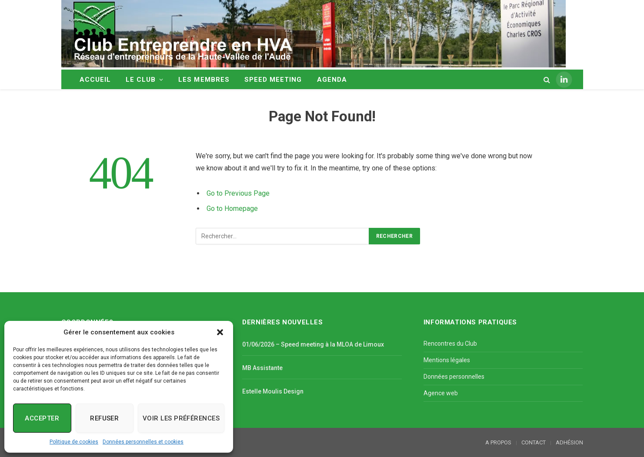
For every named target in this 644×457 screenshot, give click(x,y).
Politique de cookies (74, 442)
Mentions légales (447, 360)
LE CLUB (141, 79)
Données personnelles (454, 376)
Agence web (441, 393)
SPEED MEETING (273, 79)
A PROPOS (498, 442)
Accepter (42, 418)
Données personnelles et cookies (143, 442)
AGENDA (332, 79)
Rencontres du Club (450, 343)
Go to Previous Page (238, 193)
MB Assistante (262, 367)
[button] (220, 332)
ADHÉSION (569, 442)
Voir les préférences (181, 418)
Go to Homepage (232, 208)
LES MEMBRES (204, 79)
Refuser (104, 418)
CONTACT (533, 442)
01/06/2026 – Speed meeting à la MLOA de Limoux (313, 344)
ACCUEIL (95, 79)
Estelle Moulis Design (273, 391)
